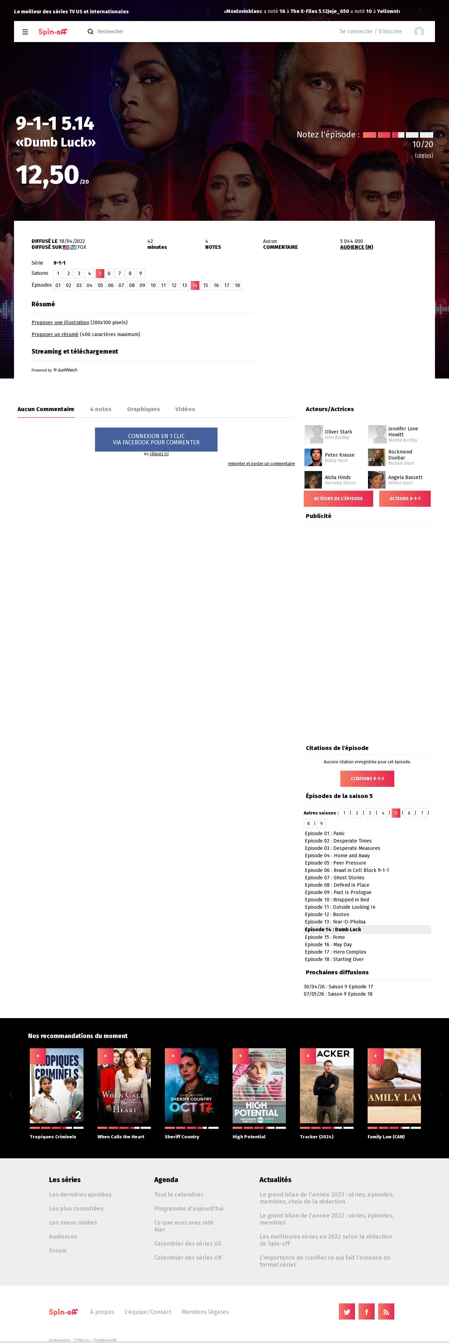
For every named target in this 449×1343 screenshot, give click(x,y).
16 (216, 285)
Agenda (166, 1180)
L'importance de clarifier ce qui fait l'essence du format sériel (325, 1261)
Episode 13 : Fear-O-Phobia (335, 922)
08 (132, 285)
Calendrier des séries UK (188, 1257)
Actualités (275, 1180)
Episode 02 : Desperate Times (338, 841)
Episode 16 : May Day (328, 945)
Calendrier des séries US (187, 1243)
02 (68, 285)
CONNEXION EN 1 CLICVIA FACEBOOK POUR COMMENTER (156, 439)
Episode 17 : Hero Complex (335, 952)
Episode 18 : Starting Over (334, 959)
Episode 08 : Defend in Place (337, 885)
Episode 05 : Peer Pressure (335, 863)
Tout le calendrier (178, 1194)
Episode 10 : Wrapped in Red (337, 900)
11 (163, 285)
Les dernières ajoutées (80, 1194)
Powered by (54, 370)
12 (174, 285)
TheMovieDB (105, 1340)
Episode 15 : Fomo (325, 937)
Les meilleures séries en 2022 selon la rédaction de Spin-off (326, 1240)
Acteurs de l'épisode (338, 498)
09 (142, 285)
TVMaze (81, 1340)
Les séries (65, 1180)
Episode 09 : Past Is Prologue (338, 892)
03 (79, 285)
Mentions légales (205, 1311)
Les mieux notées (73, 1222)
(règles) (424, 155)
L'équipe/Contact (148, 1311)
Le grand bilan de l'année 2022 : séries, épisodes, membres (327, 1219)
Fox (82, 247)
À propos (102, 1311)
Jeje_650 (237, 11)
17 (226, 285)
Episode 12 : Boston (327, 915)
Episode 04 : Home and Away (337, 856)
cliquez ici (159, 453)
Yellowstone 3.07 (297, 11)
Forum (58, 1250)
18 (237, 285)
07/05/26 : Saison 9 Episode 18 (338, 994)
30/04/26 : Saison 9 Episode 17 (338, 987)
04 (90, 285)
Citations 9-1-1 (367, 778)
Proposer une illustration (60, 323)
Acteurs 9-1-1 (405, 498)
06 (111, 285)
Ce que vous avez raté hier (184, 1226)
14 (195, 285)
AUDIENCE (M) (356, 247)
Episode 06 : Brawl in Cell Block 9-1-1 (347, 870)
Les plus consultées (76, 1208)
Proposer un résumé (55, 335)
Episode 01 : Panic (325, 834)
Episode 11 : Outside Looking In (340, 907)
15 (205, 285)
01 (58, 285)
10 (153, 285)
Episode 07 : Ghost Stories (334, 878)
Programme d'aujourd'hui (188, 1208)
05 (100, 285)
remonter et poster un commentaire (261, 463)
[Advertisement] (353, 341)
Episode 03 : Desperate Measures (342, 848)
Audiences (63, 1236)
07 (121, 285)
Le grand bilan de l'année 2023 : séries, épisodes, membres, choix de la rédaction (327, 1198)
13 (184, 285)
